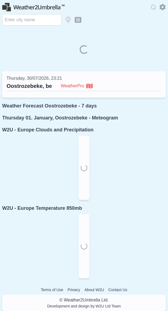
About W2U (94, 290)
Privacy (74, 290)
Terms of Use (52, 290)
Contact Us (117, 290)
